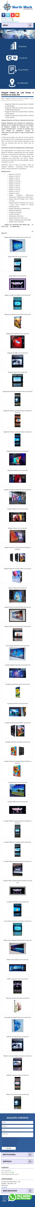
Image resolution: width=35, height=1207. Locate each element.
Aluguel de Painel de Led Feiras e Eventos (17, 98)
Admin (4, 1201)
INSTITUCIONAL (9, 1155)
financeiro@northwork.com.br (9, 22)
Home (2, 98)
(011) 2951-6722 (7, 18)
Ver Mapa (4, 1187)
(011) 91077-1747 (7, 20)
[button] (2, 34)
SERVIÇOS (7, 1161)
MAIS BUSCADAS (10, 1191)
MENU (5, 25)
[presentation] (16, 1142)
